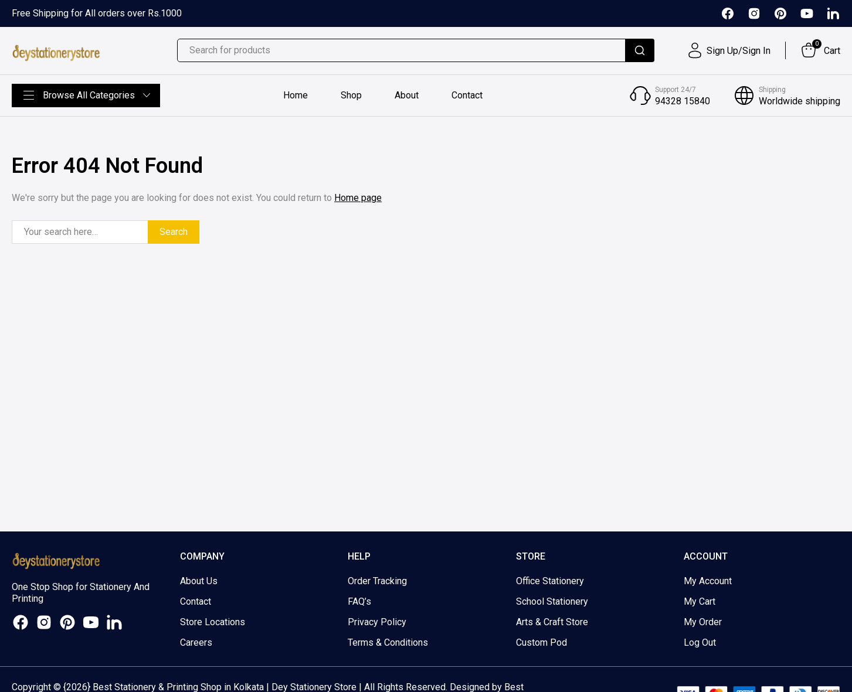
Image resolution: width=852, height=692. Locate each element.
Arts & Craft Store (552, 622)
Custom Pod (541, 642)
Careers (196, 642)
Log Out (700, 642)
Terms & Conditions (388, 642)
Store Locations (212, 622)
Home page (358, 197)
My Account (708, 581)
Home (295, 95)
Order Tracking (377, 581)
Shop (351, 95)
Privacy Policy (377, 622)
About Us (199, 581)
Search (173, 231)
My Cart (699, 601)
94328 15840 (682, 101)
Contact (467, 95)
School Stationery (552, 601)
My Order (703, 622)
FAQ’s (359, 601)
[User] (728, 50)
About (407, 95)
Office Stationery (550, 581)
